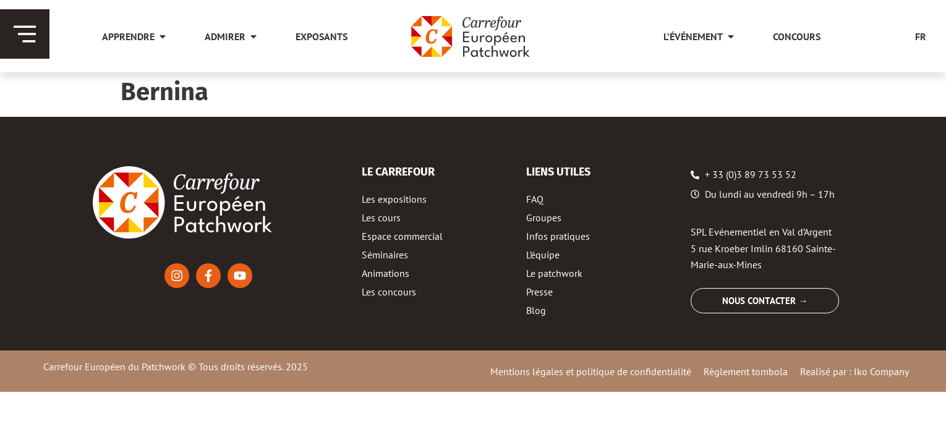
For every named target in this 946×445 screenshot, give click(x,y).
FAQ (534, 199)
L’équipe (543, 254)
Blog (536, 310)
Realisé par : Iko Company (854, 371)
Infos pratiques (558, 236)
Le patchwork (554, 273)
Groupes (543, 217)
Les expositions (394, 199)
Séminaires (385, 254)
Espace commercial (402, 236)
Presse (539, 292)
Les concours (389, 292)
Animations (385, 273)
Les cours (381, 217)
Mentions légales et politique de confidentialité (590, 371)
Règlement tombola (746, 371)
